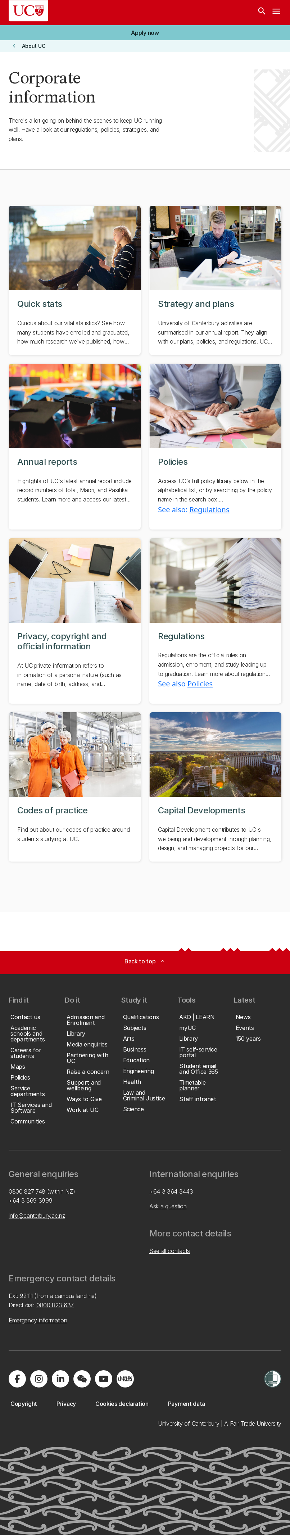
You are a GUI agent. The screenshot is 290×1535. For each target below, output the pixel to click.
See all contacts (169, 1250)
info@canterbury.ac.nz (37, 1215)
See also (172, 684)
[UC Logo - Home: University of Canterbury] (28, 11)
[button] (145, 32)
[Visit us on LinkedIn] (60, 1379)
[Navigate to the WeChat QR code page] (82, 1379)
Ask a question (168, 1206)
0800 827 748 (27, 1191)
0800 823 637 (55, 1305)
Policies (200, 684)
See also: (173, 509)
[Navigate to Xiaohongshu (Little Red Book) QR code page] (125, 1379)
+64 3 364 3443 (171, 1191)
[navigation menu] (276, 12)
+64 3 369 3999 (31, 1200)
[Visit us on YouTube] (103, 1379)
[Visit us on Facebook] (17, 1379)
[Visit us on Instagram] (38, 1379)
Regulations (209, 509)
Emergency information (38, 1320)
